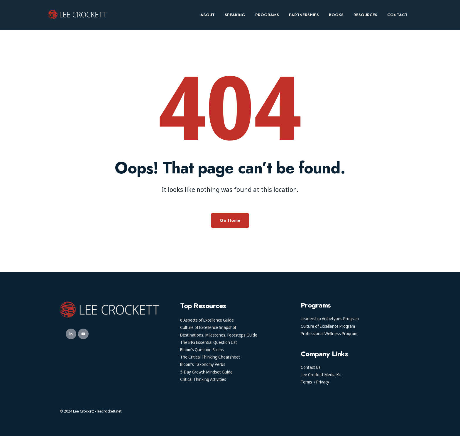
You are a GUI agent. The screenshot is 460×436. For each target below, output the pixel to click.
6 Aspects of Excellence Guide (207, 320)
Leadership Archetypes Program (330, 318)
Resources (365, 15)
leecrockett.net (109, 411)
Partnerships (304, 15)
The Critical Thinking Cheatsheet (210, 357)
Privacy (322, 382)
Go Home (230, 220)
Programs (267, 15)
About (207, 15)
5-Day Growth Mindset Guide (206, 372)
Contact (397, 15)
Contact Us (311, 367)
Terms (306, 382)
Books (336, 15)
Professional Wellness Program (329, 333)
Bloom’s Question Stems (202, 349)
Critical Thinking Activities (203, 379)
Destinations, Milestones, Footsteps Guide (218, 335)
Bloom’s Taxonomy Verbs (202, 364)
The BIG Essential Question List (208, 342)
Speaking (235, 15)
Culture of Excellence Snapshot (208, 327)
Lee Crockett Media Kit (321, 374)
